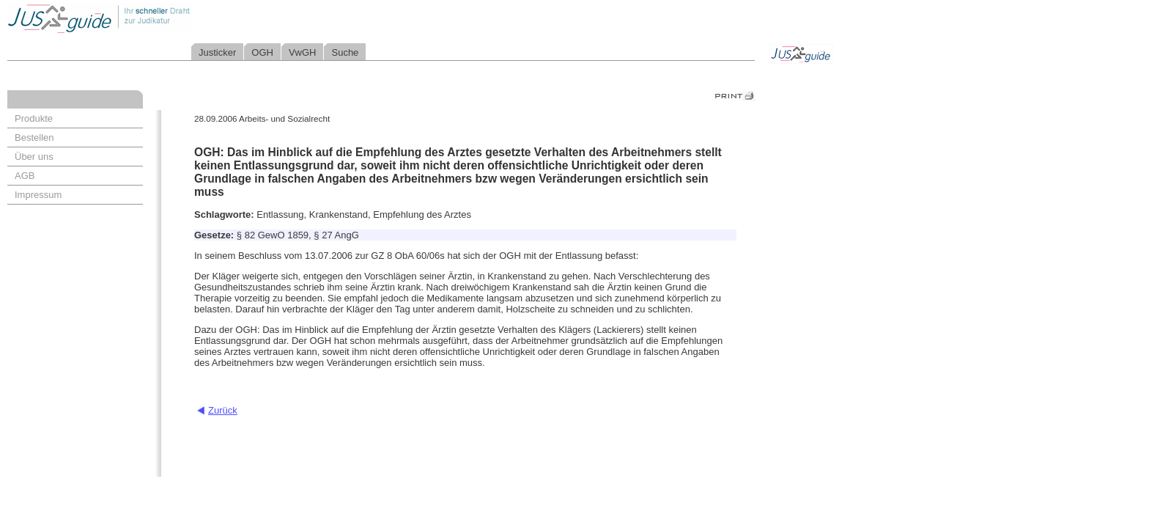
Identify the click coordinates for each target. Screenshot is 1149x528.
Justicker (217, 52)
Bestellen (34, 137)
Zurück (222, 410)
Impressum (38, 194)
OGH (262, 52)
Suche (344, 52)
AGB (24, 175)
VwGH (303, 52)
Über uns (34, 156)
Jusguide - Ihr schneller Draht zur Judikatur (147, 18)
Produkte (34, 118)
